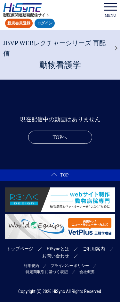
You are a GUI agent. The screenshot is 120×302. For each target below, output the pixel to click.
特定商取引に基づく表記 (47, 272)
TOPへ (60, 137)
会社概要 (87, 272)
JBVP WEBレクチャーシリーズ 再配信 (54, 48)
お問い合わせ (55, 256)
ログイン (44, 23)
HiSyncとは (58, 248)
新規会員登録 (18, 23)
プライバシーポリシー (70, 265)
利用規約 (31, 265)
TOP (59, 175)
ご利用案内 (94, 248)
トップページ (19, 248)
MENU (110, 10)
